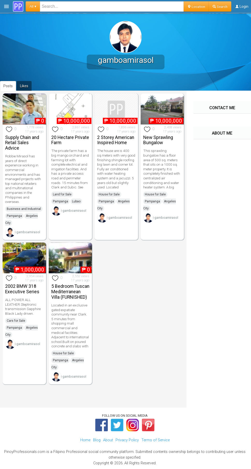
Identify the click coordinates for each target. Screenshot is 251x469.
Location (196, 6)
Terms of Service (155, 440)
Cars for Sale (16, 321)
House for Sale (109, 194)
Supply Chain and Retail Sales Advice (22, 143)
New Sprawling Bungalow (158, 140)
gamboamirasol (28, 232)
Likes (24, 86)
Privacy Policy (127, 440)
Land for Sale (62, 194)
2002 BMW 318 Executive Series (22, 289)
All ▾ (33, 6)
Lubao (76, 201)
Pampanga (14, 216)
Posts (8, 86)
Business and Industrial (24, 209)
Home (85, 440)
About (108, 440)
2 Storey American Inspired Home (115, 140)
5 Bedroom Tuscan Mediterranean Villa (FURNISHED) (70, 292)
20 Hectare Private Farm (70, 140)
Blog (97, 440)
